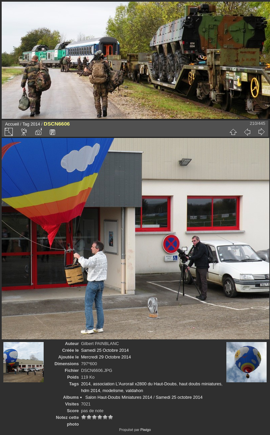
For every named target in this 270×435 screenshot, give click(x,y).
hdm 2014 (90, 390)
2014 (35, 124)
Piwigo (145, 430)
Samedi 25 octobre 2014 (179, 397)
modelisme (112, 390)
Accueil (12, 124)
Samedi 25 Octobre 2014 (105, 350)
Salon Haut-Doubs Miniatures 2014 (118, 397)
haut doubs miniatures (200, 383)
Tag (26, 124)
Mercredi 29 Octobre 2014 (106, 356)
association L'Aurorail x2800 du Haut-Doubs (135, 383)
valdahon (134, 390)
